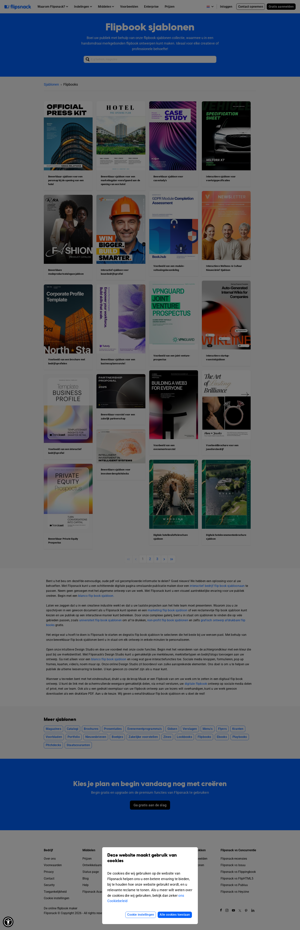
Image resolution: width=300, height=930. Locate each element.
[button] (8, 922)
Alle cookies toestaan (175, 914)
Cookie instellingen (140, 914)
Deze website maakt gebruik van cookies (150, 860)
